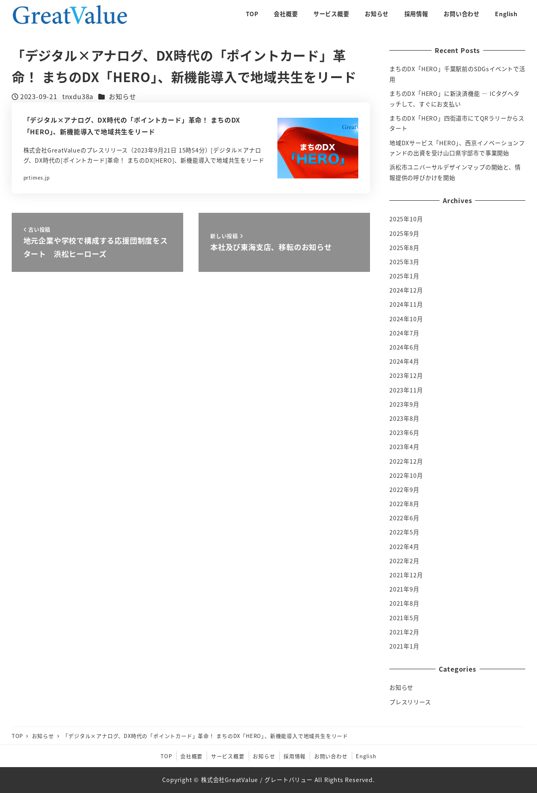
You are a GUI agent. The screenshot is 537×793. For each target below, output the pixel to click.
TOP (166, 756)
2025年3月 (404, 262)
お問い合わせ (331, 756)
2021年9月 (404, 589)
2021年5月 (404, 618)
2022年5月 (404, 532)
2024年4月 (404, 361)
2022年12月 (406, 461)
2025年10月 (406, 219)
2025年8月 (404, 248)
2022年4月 (404, 547)
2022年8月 (404, 504)
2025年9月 (404, 233)
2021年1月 (404, 646)
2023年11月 (406, 390)
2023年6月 (404, 432)
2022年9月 (404, 490)
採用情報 (294, 756)
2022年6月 (404, 518)
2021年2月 (404, 632)
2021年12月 (406, 575)
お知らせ (122, 96)
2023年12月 (406, 375)
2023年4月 (404, 447)
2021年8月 (404, 603)
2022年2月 (404, 561)
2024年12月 (406, 290)
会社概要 (191, 756)
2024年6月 (404, 347)
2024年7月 (404, 333)
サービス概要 (228, 756)
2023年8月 (404, 418)
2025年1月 (404, 276)
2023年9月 (404, 404)
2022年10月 (406, 475)
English (366, 756)
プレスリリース (410, 702)
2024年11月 (406, 304)
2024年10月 (406, 319)
